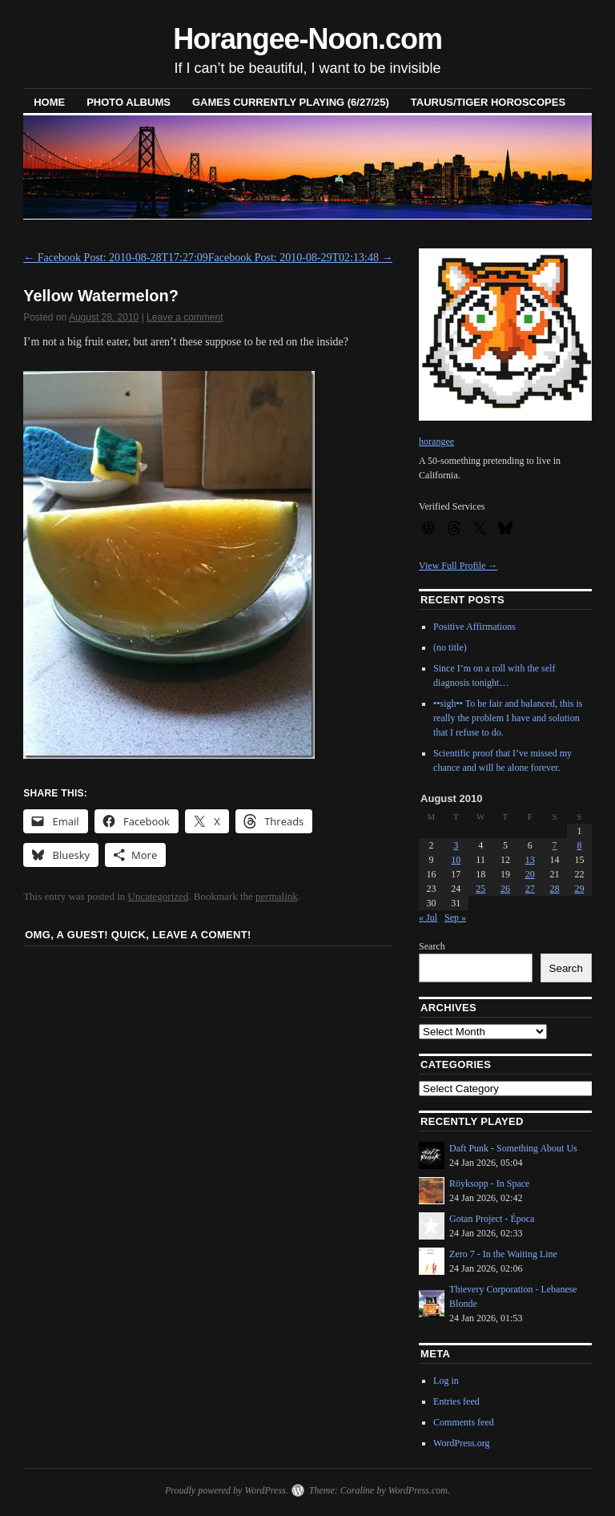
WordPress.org (461, 1443)
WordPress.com (418, 1490)
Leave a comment (185, 317)
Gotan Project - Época (491, 1218)
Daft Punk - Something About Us (513, 1148)
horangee (436, 441)
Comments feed (463, 1422)
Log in (446, 1380)
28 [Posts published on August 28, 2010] (555, 888)
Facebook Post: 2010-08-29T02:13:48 (300, 258)
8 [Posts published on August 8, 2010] (579, 845)
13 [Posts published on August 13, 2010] (530, 859)
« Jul (428, 917)
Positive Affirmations (474, 626)
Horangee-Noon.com (307, 38)
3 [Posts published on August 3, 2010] (455, 845)
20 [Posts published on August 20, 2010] (530, 874)
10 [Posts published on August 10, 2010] (455, 859)
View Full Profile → (458, 565)
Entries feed (456, 1401)
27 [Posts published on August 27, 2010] (530, 888)
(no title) (450, 647)
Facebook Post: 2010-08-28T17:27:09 (115, 258)
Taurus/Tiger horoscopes (488, 102)
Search (432, 946)
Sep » (455, 917)
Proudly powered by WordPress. (226, 1490)
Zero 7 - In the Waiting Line (503, 1254)
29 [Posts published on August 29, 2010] (579, 888)
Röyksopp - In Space (489, 1183)
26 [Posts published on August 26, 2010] (505, 888)
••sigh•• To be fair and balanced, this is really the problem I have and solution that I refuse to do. (507, 718)
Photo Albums (128, 102)
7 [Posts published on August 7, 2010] (555, 845)
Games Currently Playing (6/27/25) (290, 102)
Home (49, 102)
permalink (276, 896)
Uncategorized (158, 896)
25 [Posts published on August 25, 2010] (480, 888)
